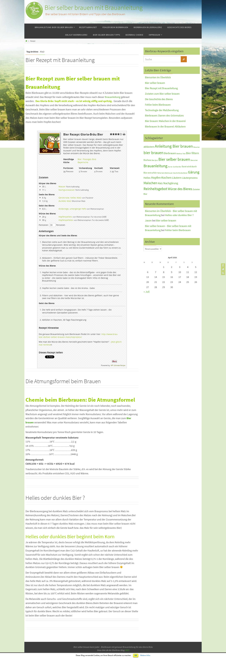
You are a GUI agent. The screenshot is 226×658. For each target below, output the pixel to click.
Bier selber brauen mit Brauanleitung (94, 7)
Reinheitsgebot (155, 188)
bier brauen (153, 152)
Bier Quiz (155, 160)
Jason (148, 220)
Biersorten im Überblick (158, 77)
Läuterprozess (190, 177)
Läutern (176, 177)
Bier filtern (192, 153)
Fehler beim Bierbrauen (158, 104)
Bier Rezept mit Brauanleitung (60, 60)
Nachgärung (170, 183)
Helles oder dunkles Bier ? (55, 497)
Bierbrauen (170, 153)
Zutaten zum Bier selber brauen (162, 93)
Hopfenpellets (65, 216)
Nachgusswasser (67, 189)
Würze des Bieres (180, 189)
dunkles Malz (65, 201)
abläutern (149, 146)
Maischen (150, 183)
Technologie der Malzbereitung (162, 110)
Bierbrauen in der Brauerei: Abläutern (165, 126)
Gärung (193, 172)
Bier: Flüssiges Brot (87, 159)
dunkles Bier (177, 167)
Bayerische (83, 162)
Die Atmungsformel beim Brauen (63, 381)
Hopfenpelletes (66, 220)
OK (135, 655)
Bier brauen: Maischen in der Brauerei (165, 121)
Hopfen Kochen (161, 178)
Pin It (114, 361)
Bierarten (196, 147)
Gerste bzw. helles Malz (70, 197)
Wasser (62, 186)
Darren (170, 167)
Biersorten (194, 160)
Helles (147, 177)
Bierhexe (147, 160)
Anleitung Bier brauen (174, 146)
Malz (160, 183)
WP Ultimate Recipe (118, 365)
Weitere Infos (145, 655)
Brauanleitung (112, 97)
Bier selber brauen (155, 82)
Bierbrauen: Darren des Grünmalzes (164, 115)
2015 (127, 650)
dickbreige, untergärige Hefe (72, 208)
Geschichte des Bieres (180, 173)
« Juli (146, 291)
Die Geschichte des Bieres (159, 99)
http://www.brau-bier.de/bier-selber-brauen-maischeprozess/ (78, 335)
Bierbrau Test (181, 154)
